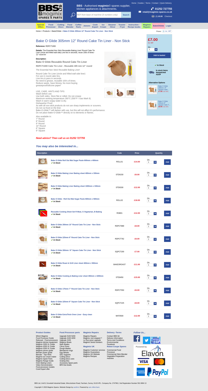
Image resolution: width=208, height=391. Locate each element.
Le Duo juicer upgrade (92, 340)
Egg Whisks (64, 353)
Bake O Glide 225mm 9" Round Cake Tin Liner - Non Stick (75, 237)
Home (134, 3)
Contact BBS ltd (113, 336)
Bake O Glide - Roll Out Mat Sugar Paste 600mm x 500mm (75, 199)
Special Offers (40, 26)
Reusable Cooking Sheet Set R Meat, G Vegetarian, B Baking (76, 212)
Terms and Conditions (115, 340)
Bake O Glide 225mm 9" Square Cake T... (164, 103)
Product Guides (43, 332)
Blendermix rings (66, 351)
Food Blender (69, 26)
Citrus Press (64, 346)
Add (167, 162)
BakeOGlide (158, 26)
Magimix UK (88, 346)
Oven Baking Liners (43, 363)
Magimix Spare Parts (44, 359)
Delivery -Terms (114, 332)
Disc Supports (65, 355)
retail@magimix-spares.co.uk (157, 12)
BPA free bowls (65, 365)
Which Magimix (42, 336)
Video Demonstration (44, 365)
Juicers (86, 26)
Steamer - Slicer (112, 26)
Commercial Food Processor (114, 351)
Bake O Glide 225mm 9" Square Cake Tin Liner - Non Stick (75, 302)
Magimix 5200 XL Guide (45, 348)
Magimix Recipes (90, 356)
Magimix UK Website (91, 354)
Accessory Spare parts (69, 363)
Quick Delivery (166, 3)
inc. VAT (168, 31)
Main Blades (64, 344)
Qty (149, 47)
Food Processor (51, 26)
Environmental (112, 342)
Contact (155, 3)
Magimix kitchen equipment (46, 342)
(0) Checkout (163, 16)
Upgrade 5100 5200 (67, 336)
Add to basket (159, 55)
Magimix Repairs (147, 26)
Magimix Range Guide (45, 361)
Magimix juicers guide (44, 351)
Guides (141, 3)
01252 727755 (163, 8)
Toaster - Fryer (121, 26)
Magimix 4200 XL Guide (45, 346)
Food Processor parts (70, 332)
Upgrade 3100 (65, 340)
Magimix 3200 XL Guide (45, 344)
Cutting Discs (60, 26)
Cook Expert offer (43, 369)
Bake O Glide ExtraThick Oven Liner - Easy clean (71, 315)
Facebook (111, 344)
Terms (148, 3)
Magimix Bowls (65, 342)
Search (126, 15)
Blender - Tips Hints (43, 355)
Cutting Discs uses (67, 359)
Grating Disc (64, 361)
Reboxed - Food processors (47, 340)
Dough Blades (65, 348)
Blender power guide (44, 353)
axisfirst (76, 387)
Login (168, 26)
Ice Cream (103, 26)
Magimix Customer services (94, 350)
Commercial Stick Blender (117, 354)
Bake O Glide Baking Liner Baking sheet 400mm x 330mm (75, 173)
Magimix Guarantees (91, 352)
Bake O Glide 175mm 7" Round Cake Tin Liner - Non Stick (75, 289)
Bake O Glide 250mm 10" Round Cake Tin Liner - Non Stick (75, 225)
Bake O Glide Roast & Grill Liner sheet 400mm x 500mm (74, 263)
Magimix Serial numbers (92, 342)
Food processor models (45, 367)
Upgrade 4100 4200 (67, 338)
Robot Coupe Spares (116, 346)
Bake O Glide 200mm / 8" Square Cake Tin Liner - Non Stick (76, 250)
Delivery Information (115, 338)
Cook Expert (95, 26)
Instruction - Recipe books (134, 26)
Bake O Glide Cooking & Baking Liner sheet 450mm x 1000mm (77, 276)
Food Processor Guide (45, 338)
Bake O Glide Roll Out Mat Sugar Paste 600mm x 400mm (74, 160)
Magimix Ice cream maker (46, 357)
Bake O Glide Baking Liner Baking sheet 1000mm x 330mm (75, 186)
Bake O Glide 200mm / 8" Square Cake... (163, 87)
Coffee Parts (78, 26)
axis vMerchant (94, 387)
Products (46, 31)
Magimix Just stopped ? (92, 338)
